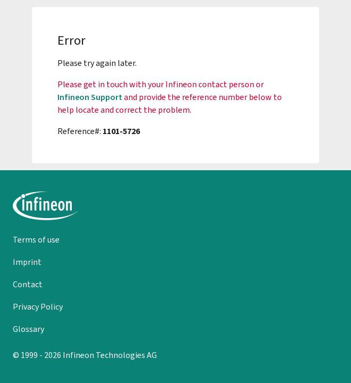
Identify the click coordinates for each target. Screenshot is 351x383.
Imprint (27, 262)
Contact (28, 284)
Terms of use (36, 239)
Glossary (28, 329)
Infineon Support (89, 97)
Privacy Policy (38, 306)
